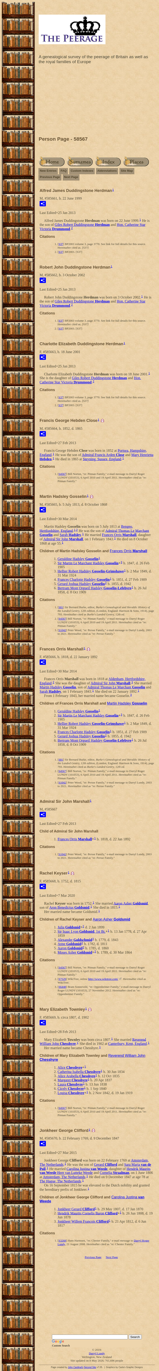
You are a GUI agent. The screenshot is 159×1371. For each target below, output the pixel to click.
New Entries (48, 170)
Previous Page (50, 177)
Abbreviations (107, 170)
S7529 (62, 979)
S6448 (62, 986)
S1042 (62, 630)
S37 (60, 244)
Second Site (90, 1367)
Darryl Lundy (97, 1353)
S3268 (62, 1240)
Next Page (71, 177)
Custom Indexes (82, 170)
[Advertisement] (97, 101)
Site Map (127, 170)
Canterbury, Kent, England (127, 1044)
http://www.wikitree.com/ (103, 979)
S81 (60, 607)
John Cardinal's (75, 1367)
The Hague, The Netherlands (60, 1181)
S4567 (62, 474)
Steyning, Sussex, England (102, 459)
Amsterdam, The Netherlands (64, 1177)
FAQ (63, 170)
